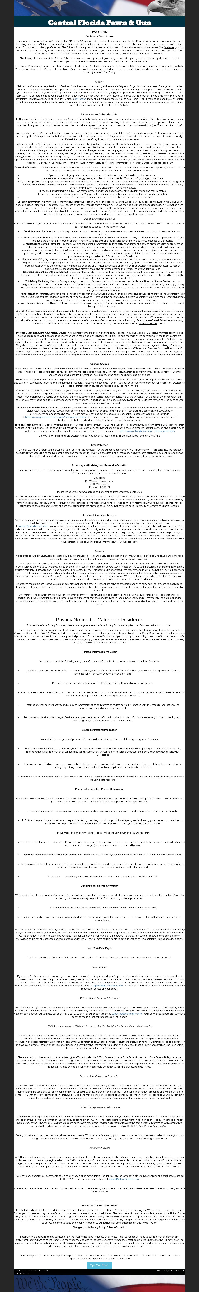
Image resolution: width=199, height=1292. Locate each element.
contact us (80, 98)
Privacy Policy (21, 1273)
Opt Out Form (99, 1265)
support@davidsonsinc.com (33, 526)
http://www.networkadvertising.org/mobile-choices (147, 431)
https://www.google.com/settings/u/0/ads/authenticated (56, 417)
